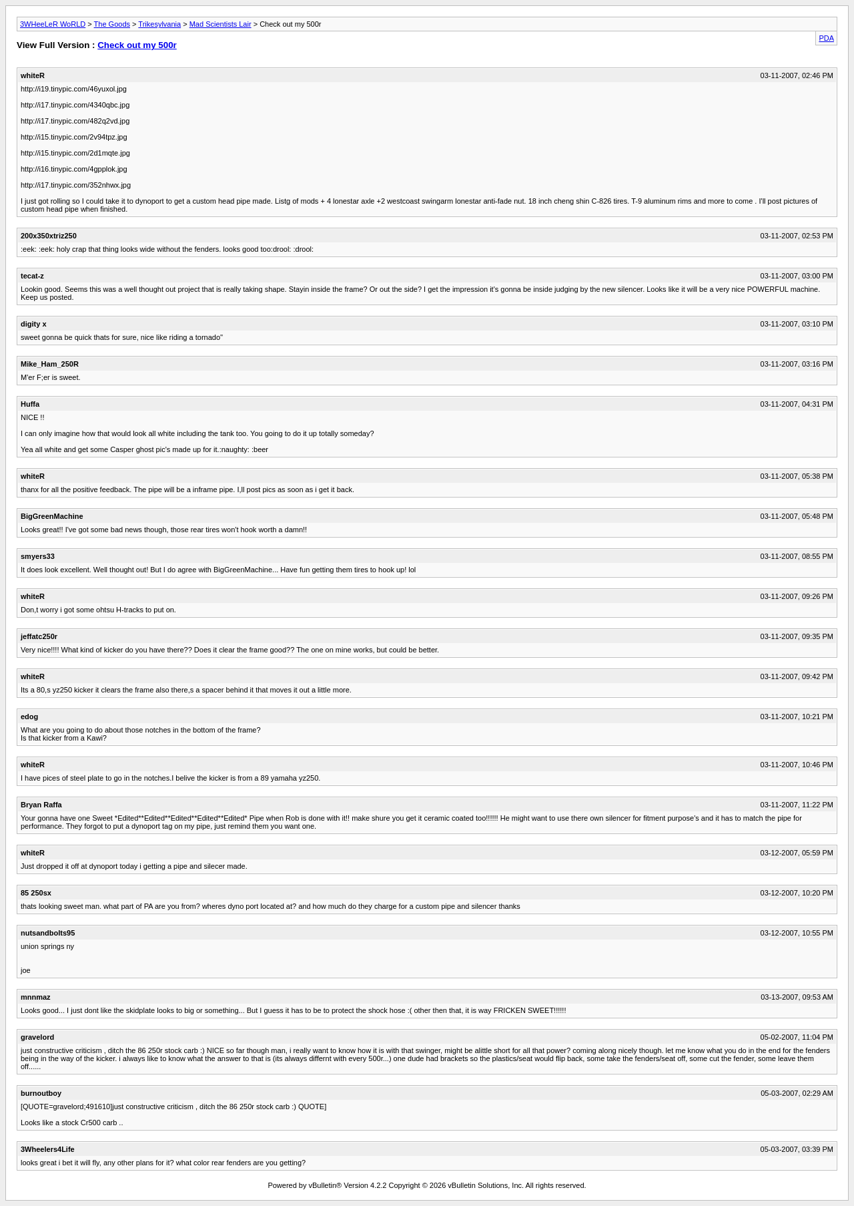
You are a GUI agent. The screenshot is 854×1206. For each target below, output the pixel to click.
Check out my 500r (137, 45)
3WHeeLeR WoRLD (52, 24)
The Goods (112, 24)
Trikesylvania (159, 24)
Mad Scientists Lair (220, 24)
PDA (826, 38)
